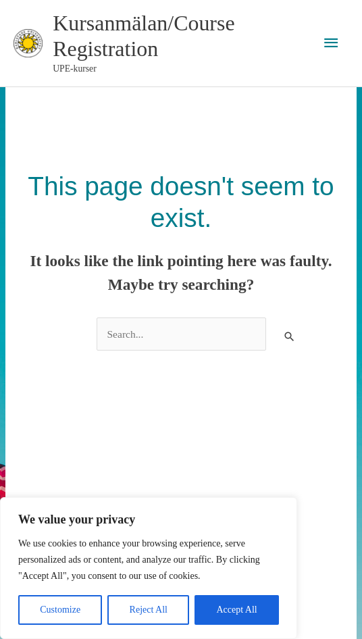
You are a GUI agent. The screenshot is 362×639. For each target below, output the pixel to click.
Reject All (148, 610)
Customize (60, 610)
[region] (148, 568)
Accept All (236, 610)
